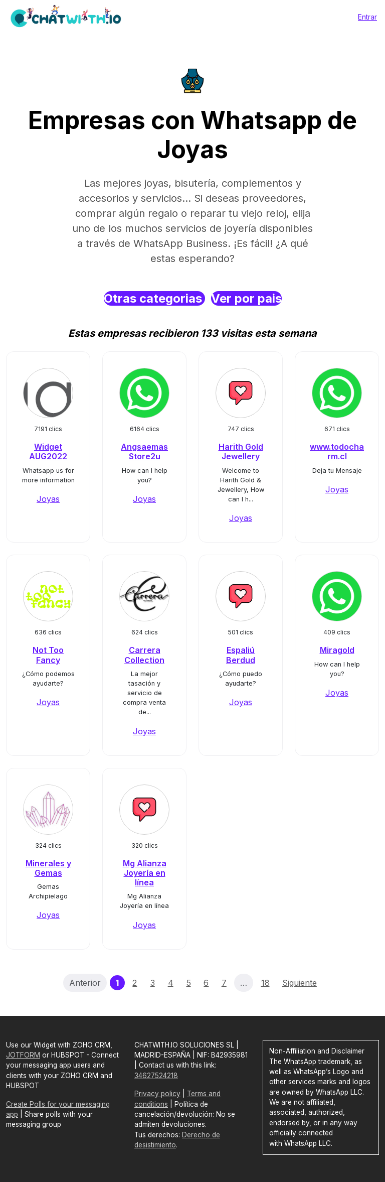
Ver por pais (246, 298)
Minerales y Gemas (48, 868)
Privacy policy (157, 1094)
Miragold (337, 650)
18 (265, 983)
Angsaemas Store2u (144, 451)
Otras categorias (154, 298)
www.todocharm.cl (337, 451)
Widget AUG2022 (48, 451)
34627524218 (156, 1076)
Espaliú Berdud (240, 655)
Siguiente (299, 983)
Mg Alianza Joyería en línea (144, 872)
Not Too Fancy (48, 655)
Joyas (48, 499)
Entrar (367, 17)
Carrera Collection (144, 655)
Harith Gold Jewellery (241, 451)
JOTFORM (23, 1055)
